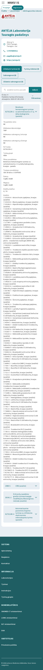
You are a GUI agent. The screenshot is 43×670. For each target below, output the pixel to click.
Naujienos (5, 557)
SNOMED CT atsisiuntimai (11, 611)
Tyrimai (4, 584)
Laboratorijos (15, 11)
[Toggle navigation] (3, 2)
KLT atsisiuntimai (8, 624)
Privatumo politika (9, 645)
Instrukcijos (6, 590)
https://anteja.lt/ (13, 60)
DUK (3, 630)
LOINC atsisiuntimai (9, 618)
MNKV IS (13, 3)
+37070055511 (12, 51)
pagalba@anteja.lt (14, 56)
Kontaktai (5, 563)
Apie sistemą (6, 551)
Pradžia (4, 11)
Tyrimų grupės (7, 597)
